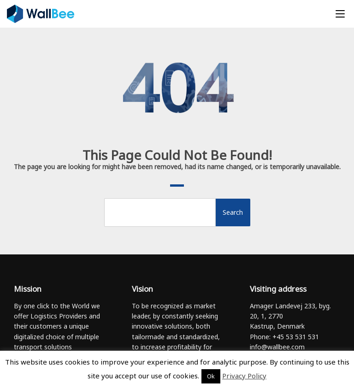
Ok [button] (211, 376)
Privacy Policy (244, 375)
